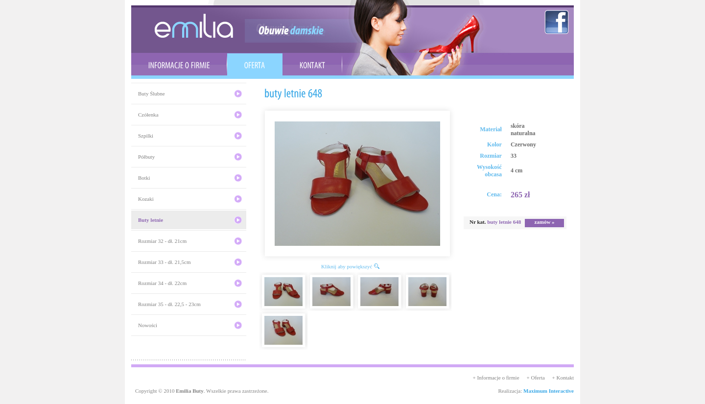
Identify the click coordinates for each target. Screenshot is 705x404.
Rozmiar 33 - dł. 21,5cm (164, 262)
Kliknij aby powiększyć (346, 266)
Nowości (147, 325)
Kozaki (146, 199)
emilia (194, 26)
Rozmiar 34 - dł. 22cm (162, 283)
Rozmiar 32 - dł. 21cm (162, 241)
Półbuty (146, 157)
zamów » (544, 222)
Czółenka (148, 115)
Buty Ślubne (151, 93)
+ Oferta (536, 377)
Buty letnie (150, 220)
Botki (144, 178)
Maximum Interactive (548, 391)
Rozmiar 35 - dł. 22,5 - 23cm (169, 304)
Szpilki (145, 136)
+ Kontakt (563, 377)
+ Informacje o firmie (495, 377)
